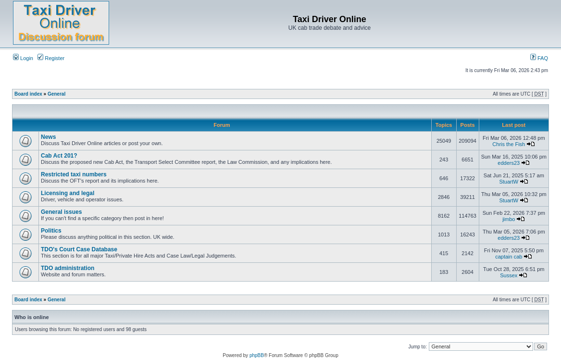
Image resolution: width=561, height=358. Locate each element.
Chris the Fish (508, 144)
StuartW (508, 182)
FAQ (539, 58)
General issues (61, 212)
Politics (51, 230)
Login (23, 58)
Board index (28, 94)
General (56, 94)
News (48, 137)
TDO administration (67, 268)
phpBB (256, 355)
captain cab (508, 256)
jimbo (508, 219)
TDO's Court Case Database (79, 249)
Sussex (508, 275)
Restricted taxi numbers (74, 174)
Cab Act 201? (59, 155)
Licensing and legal (67, 193)
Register (50, 58)
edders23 (509, 163)
